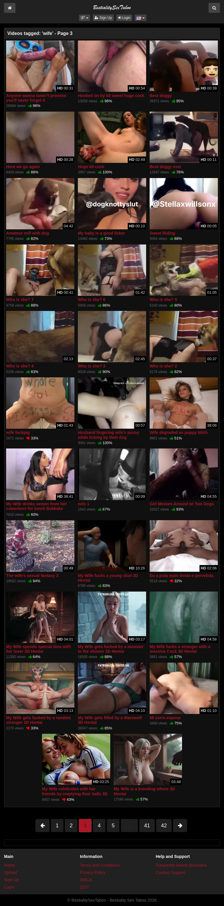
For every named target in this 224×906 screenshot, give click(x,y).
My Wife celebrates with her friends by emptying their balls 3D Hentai (75, 794)
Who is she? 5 (163, 299)
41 (147, 825)
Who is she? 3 (91, 366)
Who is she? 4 (20, 366)
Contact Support (170, 872)
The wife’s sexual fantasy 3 (32, 575)
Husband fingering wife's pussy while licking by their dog (108, 434)
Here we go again (23, 166)
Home (9, 865)
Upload (10, 872)
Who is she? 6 (91, 299)
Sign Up (103, 18)
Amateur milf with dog (27, 233)
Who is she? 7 (20, 299)
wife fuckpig (18, 432)
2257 (84, 887)
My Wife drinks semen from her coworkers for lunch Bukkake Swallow (36, 509)
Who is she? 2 (163, 366)
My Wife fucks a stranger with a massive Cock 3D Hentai (180, 649)
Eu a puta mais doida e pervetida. (182, 575)
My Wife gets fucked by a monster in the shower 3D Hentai (111, 649)
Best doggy (161, 95)
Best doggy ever (165, 166)
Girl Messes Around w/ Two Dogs (182, 504)
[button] (84, 18)
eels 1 (83, 504)
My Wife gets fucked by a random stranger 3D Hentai (38, 720)
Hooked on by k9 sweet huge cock (111, 95)
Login (124, 18)
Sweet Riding (162, 233)
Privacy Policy (92, 872)
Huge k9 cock (91, 166)
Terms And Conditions (100, 865)
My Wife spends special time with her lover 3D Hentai (38, 649)
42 (164, 825)
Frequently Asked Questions (181, 865)
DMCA (86, 879)
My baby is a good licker (101, 233)
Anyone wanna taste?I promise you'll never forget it (36, 98)
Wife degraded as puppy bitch (179, 432)
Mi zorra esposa (165, 717)
